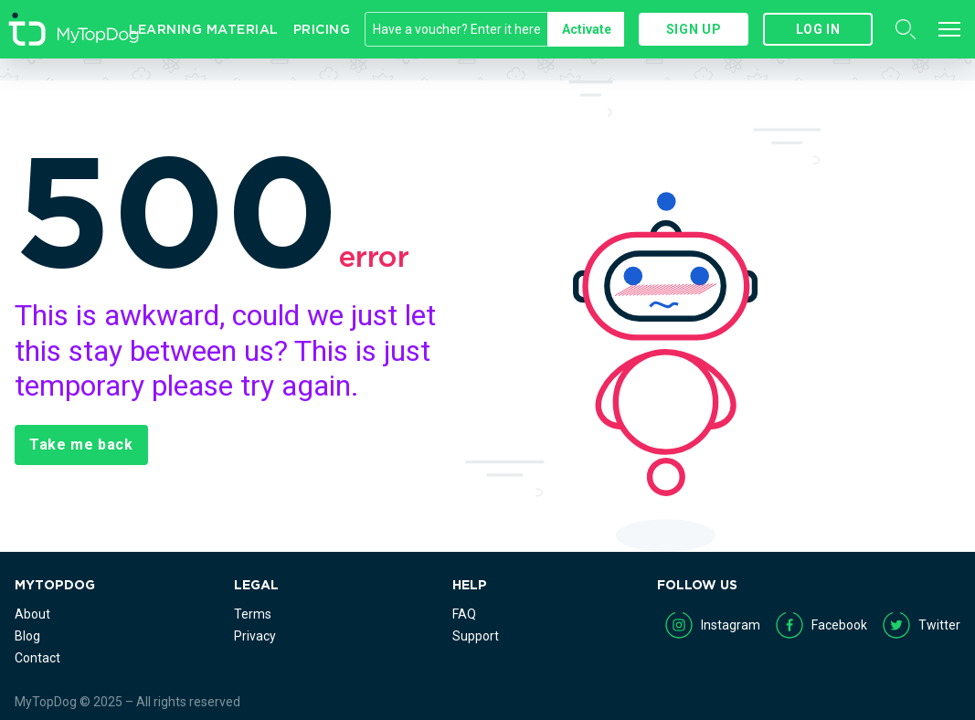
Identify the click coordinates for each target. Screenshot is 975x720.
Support (475, 636)
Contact (37, 658)
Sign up (693, 29)
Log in (818, 29)
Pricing (322, 29)
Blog (27, 636)
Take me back (81, 444)
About (32, 614)
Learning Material (204, 29)
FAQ (464, 614)
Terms (252, 614)
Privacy (255, 636)
